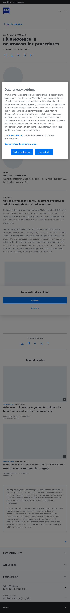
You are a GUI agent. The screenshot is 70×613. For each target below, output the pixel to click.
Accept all (44, 151)
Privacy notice (15, 135)
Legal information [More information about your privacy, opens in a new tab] (27, 143)
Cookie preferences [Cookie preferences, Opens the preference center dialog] (21, 151)
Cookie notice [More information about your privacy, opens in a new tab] (11, 143)
